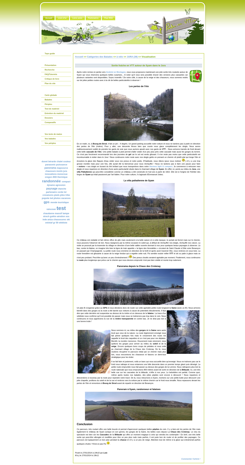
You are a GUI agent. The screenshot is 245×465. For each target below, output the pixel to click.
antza (50, 219)
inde (45, 219)
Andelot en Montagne (116, 72)
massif (58, 213)
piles (62, 195)
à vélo (120, 56)
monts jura (61, 171)
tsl (65, 192)
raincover (51, 209)
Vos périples (50, 143)
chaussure (50, 171)
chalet (60, 161)
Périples (48, 104)
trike (67, 195)
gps (47, 202)
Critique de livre (52, 79)
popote (45, 198)
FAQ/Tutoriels (51, 74)
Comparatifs (50, 122)
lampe (66, 213)
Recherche (49, 70)
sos (67, 216)
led (51, 198)
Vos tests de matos (53, 134)
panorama (50, 167)
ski (68, 219)
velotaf (49, 222)
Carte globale (51, 95)
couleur (67, 161)
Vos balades (50, 139)
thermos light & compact (160, 166)
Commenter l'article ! (190, 459)
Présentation (50, 65)
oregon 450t (51, 177)
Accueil (79, 56)
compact (66, 181)
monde (53, 202)
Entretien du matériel (54, 113)
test (61, 208)
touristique (63, 202)
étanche (62, 189)
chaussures (59, 219)
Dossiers (49, 118)
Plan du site (50, 83)
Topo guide (50, 53)
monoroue (62, 174)
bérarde (52, 161)
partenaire (51, 192)
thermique (62, 177)
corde (60, 192)
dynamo (51, 185)
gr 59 (55, 222)
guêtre (53, 216)
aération (61, 216)
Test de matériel (52, 109)
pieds (57, 195)
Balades (48, 100)
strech (46, 216)
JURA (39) (132, 56)
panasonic (50, 164)
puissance (61, 164)
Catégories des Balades (100, 56)
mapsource (62, 168)
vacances (65, 198)
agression (60, 185)
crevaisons (48, 195)
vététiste (63, 222)
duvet (45, 161)
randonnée (51, 181)
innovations (51, 174)
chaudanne (48, 213)
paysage (51, 188)
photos (57, 198)
